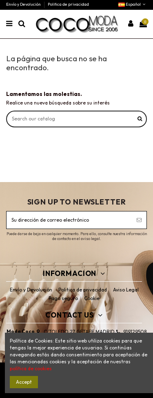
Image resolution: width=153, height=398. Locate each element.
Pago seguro (63, 298)
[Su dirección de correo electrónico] (69, 220)
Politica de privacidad (68, 4)
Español (132, 4)
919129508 (134, 332)
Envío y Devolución (24, 4)
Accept (24, 382)
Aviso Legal (126, 290)
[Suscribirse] (139, 220)
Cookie (92, 298)
